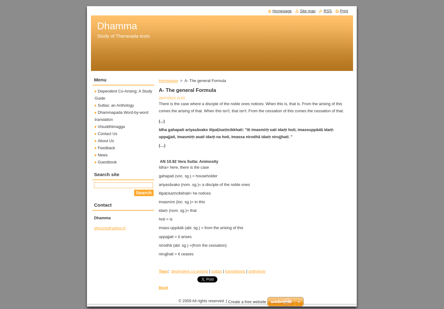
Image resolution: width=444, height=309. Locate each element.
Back (163, 287)
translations (235, 271)
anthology (257, 271)
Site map (308, 11)
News (103, 155)
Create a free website (247, 303)
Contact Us (107, 133)
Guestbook (107, 162)
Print (344, 11)
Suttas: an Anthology (116, 105)
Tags (163, 271)
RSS (328, 11)
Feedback (106, 148)
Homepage (168, 80)
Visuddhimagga (111, 126)
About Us (106, 140)
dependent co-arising (189, 271)
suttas (216, 271)
